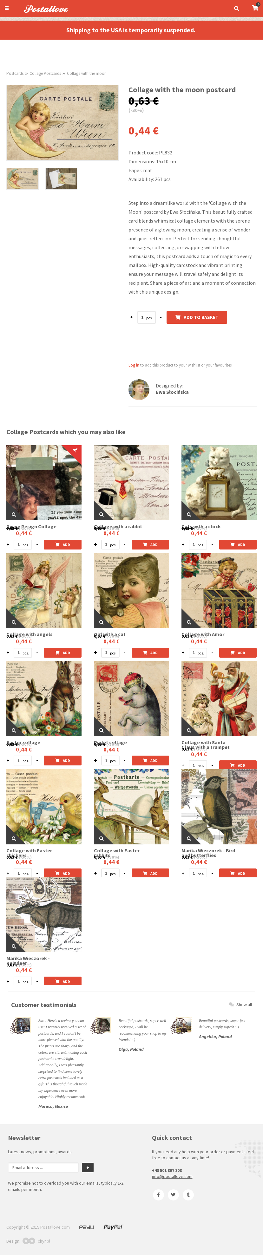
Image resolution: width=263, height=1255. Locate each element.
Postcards (14, 73)
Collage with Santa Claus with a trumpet (205, 745)
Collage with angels (29, 634)
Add (62, 544)
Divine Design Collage (31, 526)
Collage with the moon (87, 73)
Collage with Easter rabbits (117, 853)
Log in (133, 365)
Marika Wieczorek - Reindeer (28, 961)
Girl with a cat (110, 634)
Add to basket (197, 317)
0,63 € (12, 528)
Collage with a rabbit (118, 526)
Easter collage (23, 742)
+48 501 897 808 (167, 1170)
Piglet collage (110, 742)
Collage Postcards (45, 73)
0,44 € (24, 533)
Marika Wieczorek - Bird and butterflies (208, 853)
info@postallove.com (172, 1176)
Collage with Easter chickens (29, 853)
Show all (240, 1004)
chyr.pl (36, 1241)
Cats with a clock (201, 526)
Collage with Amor (202, 634)
